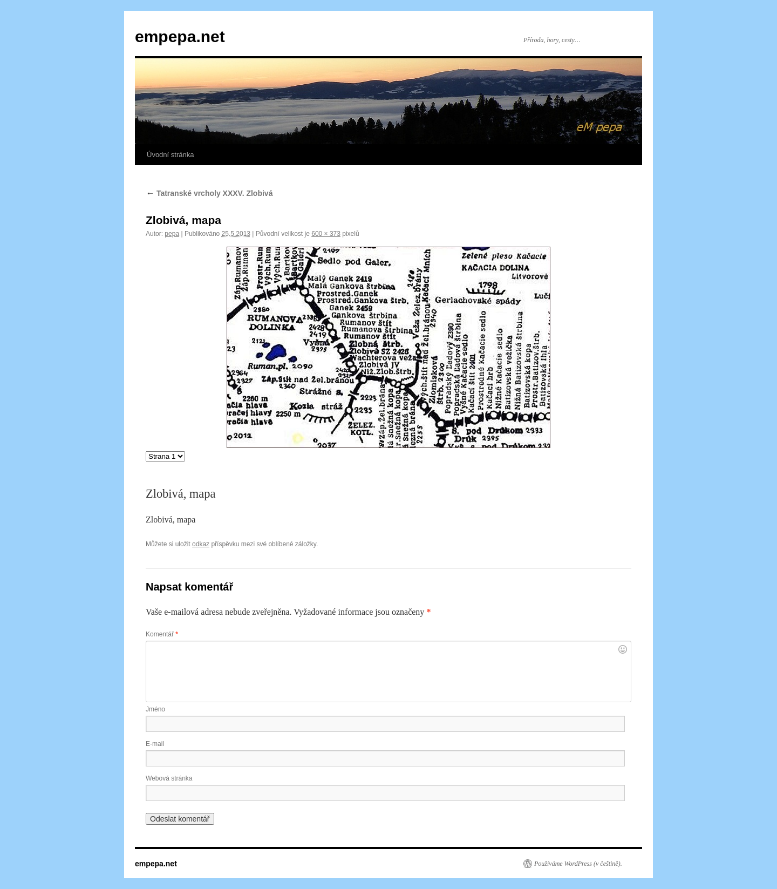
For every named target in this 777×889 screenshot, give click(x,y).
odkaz (200, 544)
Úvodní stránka (170, 155)
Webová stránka (169, 778)
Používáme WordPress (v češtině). (578, 863)
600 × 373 (325, 233)
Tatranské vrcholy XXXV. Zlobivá (209, 193)
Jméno (155, 709)
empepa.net (180, 36)
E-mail (155, 744)
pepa (172, 233)
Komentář (162, 634)
